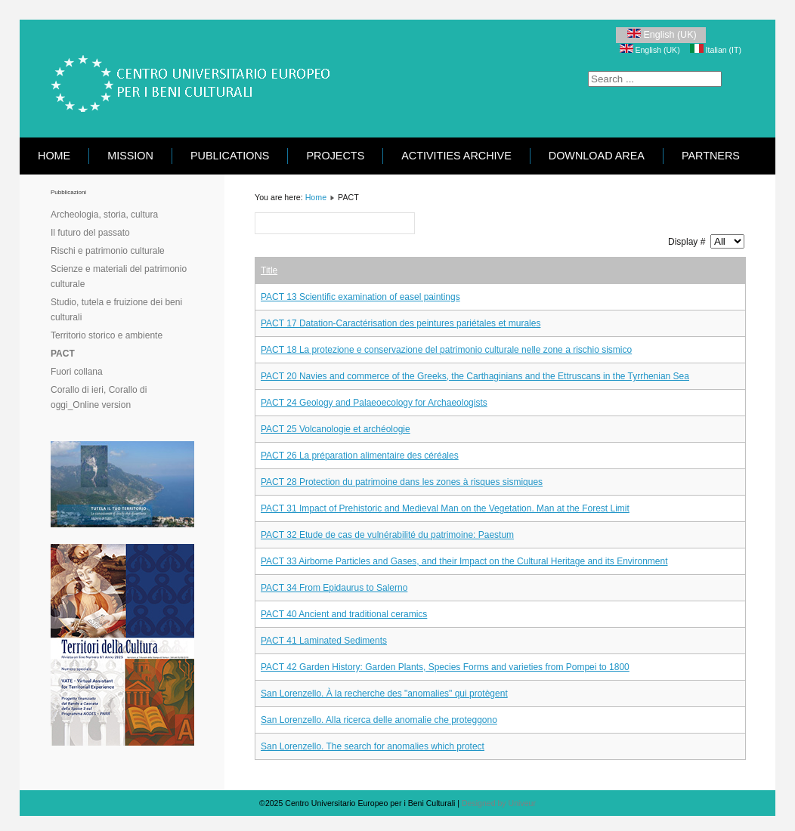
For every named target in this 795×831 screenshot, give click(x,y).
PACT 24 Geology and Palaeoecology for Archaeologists (374, 402)
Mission (130, 156)
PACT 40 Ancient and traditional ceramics (344, 614)
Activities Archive (456, 156)
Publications (230, 156)
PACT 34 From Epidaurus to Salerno (334, 587)
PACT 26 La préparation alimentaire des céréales (360, 455)
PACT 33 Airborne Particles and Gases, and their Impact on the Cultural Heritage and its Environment (464, 561)
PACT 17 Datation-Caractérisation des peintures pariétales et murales (400, 323)
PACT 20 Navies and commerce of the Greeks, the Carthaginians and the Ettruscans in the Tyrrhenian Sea (475, 376)
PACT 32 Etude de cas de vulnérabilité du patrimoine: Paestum (387, 535)
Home (54, 156)
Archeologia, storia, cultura (104, 214)
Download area (597, 156)
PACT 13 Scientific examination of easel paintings (360, 297)
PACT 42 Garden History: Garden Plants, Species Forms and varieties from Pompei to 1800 (445, 667)
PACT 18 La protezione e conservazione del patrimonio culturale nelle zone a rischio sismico (446, 349)
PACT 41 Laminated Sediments (324, 640)
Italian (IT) (715, 49)
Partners (711, 156)
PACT (63, 353)
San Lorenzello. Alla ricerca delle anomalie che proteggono (379, 720)
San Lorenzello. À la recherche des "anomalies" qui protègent (384, 693)
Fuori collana (77, 371)
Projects (335, 156)
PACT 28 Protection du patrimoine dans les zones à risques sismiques (402, 482)
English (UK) (661, 34)
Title (269, 270)
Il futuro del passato (90, 232)
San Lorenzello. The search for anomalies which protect (372, 746)
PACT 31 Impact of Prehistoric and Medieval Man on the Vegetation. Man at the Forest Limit (445, 508)
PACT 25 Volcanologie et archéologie (335, 429)
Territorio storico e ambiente (106, 335)
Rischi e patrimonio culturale (108, 251)
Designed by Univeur (499, 803)
